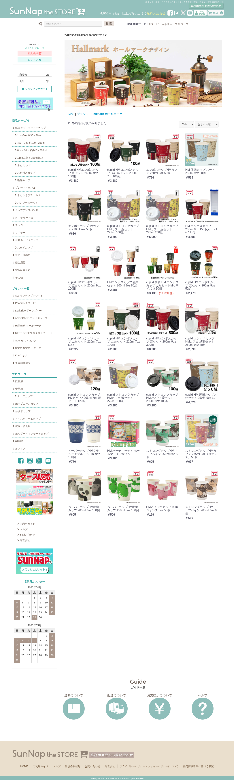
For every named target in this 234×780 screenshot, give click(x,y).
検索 (109, 23)
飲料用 (18, 381)
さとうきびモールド (26, 195)
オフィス (19, 448)
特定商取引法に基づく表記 (198, 766)
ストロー (19, 225)
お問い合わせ (26, 534)
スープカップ (23, 396)
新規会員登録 (72, 766)
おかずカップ (23, 247)
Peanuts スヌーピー (25, 303)
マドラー (19, 232)
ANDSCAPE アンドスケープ (30, 318)
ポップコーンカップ (25, 403)
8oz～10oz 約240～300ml (30, 150)
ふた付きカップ (24, 172)
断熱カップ (21, 180)
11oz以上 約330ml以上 (28, 157)
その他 (18, 277)
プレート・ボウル (24, 187)
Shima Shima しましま (27, 348)
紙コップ (183, 24)
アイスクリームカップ (27, 418)
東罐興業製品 (22, 363)
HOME (24, 766)
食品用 (18, 388)
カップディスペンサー (27, 210)
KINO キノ (20, 355)
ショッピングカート (34, 88)
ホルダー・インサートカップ (30, 433)
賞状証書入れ (22, 270)
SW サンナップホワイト (28, 295)
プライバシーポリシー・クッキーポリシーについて (149, 766)
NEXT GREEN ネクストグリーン (33, 333)
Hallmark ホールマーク (27, 325)
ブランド (83, 114)
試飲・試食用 (22, 426)
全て (71, 114)
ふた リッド (22, 165)
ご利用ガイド (26, 523)
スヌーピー (154, 24)
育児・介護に (22, 255)
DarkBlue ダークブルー (27, 310)
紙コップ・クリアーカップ (29, 127)
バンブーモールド (25, 202)
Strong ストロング (24, 340)
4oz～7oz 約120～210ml (29, 142)
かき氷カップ (169, 24)
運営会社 (23, 540)
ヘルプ (22, 529)
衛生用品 (19, 262)
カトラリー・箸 (23, 217)
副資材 (18, 441)
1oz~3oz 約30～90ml (27, 135)
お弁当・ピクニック (25, 240)
